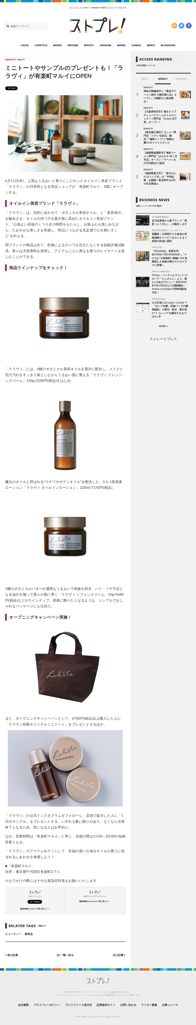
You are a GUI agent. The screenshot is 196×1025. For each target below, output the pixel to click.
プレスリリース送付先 (78, 1004)
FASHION (105, 45)
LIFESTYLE (41, 45)
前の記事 (11, 955)
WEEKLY (162, 78)
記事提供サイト (106, 1004)
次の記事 (119, 955)
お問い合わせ (128, 1004)
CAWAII (136, 45)
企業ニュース (170, 1004)
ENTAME (73, 45)
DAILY (144, 78)
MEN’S (151, 45)
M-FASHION (168, 45)
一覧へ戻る (65, 955)
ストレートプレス (163, 339)
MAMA (121, 45)
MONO (57, 45)
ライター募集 (149, 1004)
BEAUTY (89, 45)
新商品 (29, 934)
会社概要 (23, 1004)
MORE (163, 326)
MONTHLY (181, 78)
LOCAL (25, 45)
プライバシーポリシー (46, 1004)
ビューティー (13, 934)
